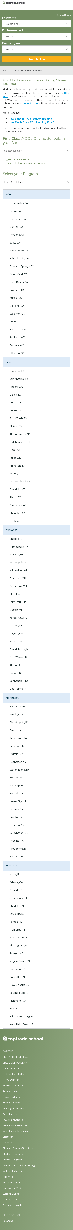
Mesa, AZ (15, 450)
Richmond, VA (18, 1000)
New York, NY (17, 706)
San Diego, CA (18, 219)
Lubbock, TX (17, 521)
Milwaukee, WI (18, 570)
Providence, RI (18, 848)
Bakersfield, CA (18, 274)
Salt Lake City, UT (20, 258)
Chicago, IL (16, 538)
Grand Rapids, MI (19, 649)
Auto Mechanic (10, 1091)
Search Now (36, 59)
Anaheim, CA (17, 321)
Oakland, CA (17, 305)
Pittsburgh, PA (18, 738)
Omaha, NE (16, 625)
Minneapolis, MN (19, 546)
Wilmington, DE (19, 833)
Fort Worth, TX (18, 418)
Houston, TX (17, 371)
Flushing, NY (17, 825)
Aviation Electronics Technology (19, 1165)
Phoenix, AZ (17, 386)
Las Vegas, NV (17, 211)
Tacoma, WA (17, 345)
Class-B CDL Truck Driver (15, 1062)
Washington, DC (19, 937)
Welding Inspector (12, 1199)
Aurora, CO (16, 298)
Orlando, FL (16, 890)
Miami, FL (15, 874)
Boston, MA (16, 777)
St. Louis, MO (17, 554)
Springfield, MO (19, 681)
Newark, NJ (16, 793)
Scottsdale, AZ (18, 505)
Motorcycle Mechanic (14, 1108)
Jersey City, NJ (18, 801)
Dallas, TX (15, 394)
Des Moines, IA (18, 688)
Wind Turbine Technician (15, 1131)
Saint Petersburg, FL (22, 1016)
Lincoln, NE (16, 673)
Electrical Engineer (12, 1159)
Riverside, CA (17, 290)
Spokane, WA (17, 337)
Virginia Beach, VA (20, 961)
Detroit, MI (16, 609)
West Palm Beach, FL (22, 1024)
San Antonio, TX (19, 379)
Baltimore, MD (18, 746)
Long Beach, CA (19, 282)
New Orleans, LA (19, 985)
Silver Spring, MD (20, 785)
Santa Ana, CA (18, 329)
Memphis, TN (17, 929)
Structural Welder (12, 1182)
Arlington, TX (17, 465)
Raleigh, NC (16, 953)
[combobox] (36, 23)
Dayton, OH (16, 633)
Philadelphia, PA (19, 722)
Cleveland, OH (18, 594)
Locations (8, 1221)
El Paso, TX (16, 426)
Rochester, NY (18, 762)
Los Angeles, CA (19, 203)
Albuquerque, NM (20, 434)
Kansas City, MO (18, 617)
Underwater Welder (13, 1188)
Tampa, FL (16, 921)
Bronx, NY (15, 730)
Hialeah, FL (16, 1008)
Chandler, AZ (17, 513)
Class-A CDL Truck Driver (15, 1057)
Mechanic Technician (13, 1085)
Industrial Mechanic (13, 1119)
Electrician (8, 1137)
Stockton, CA (17, 313)
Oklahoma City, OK (20, 442)
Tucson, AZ (16, 410)
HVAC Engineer (11, 1080)
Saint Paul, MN (18, 602)
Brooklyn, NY (17, 714)
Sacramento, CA (19, 250)
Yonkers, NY (16, 856)
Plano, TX (15, 497)
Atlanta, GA (16, 882)
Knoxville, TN (17, 977)
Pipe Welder (9, 1176)
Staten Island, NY (20, 769)
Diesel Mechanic (11, 1097)
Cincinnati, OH (18, 578)
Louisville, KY (17, 914)
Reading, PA (17, 840)
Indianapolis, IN (18, 562)
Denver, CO (16, 227)
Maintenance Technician (15, 1125)
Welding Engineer (12, 1194)
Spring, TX (16, 473)
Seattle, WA (16, 242)
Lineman (7, 1142)
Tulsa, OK (15, 457)
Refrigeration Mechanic (15, 1074)
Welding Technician (13, 1171)
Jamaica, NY (16, 809)
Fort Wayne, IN (18, 657)
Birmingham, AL (19, 945)
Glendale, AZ (17, 489)
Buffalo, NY (16, 754)
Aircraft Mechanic (12, 1114)
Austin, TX (15, 402)
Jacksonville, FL (18, 898)
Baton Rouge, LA (19, 992)
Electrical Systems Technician (18, 1148)
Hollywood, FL (18, 969)
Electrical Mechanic (13, 1154)
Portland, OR (17, 234)
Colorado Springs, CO (22, 266)
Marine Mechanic (11, 1102)
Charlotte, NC (17, 906)
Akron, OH (16, 665)
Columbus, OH (18, 586)
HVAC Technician (11, 1068)
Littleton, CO (17, 353)
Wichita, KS (16, 641)
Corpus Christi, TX (20, 481)
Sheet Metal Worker (13, 1205)
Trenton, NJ (17, 817)
